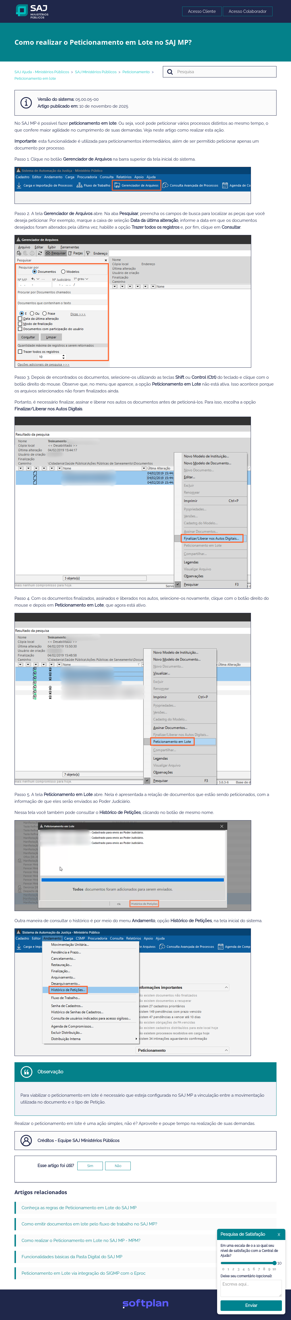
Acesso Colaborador (248, 11)
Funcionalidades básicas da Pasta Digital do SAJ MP (72, 1256)
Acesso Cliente (202, 11)
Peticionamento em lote (35, 78)
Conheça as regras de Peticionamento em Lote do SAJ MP (79, 1207)
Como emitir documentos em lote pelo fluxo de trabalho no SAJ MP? (89, 1224)
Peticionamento (136, 72)
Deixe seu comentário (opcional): (246, 1276)
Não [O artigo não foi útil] (118, 1166)
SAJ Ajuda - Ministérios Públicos (41, 72)
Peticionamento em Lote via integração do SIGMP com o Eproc (84, 1273)
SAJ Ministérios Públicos (96, 72)
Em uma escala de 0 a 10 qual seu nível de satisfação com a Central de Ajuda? (249, 1251)
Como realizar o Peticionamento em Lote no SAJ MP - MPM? (81, 1240)
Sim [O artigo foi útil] (90, 1166)
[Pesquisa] (220, 71)
